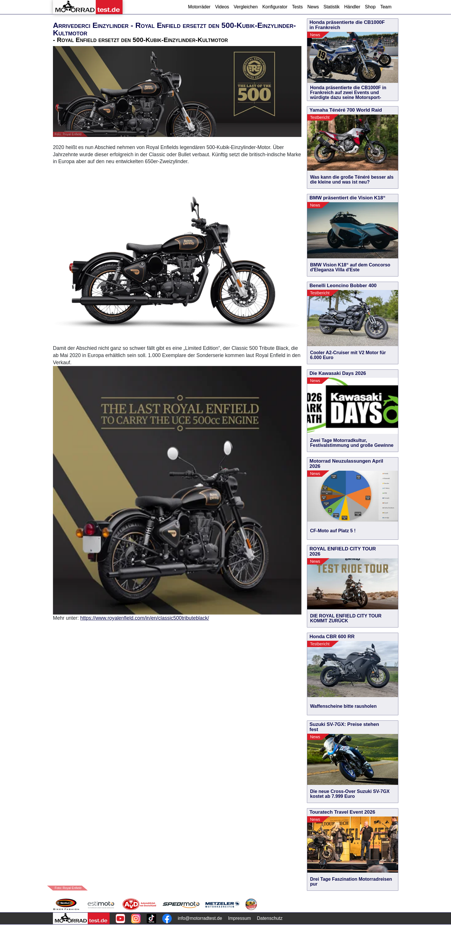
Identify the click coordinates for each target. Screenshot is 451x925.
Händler (352, 6)
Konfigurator (274, 6)
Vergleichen (246, 6)
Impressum (239, 918)
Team (385, 6)
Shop (370, 6)
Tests (297, 6)
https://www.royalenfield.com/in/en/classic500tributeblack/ (144, 618)
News (313, 6)
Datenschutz (269, 918)
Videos (222, 6)
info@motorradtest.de (200, 918)
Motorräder (199, 6)
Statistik (331, 6)
